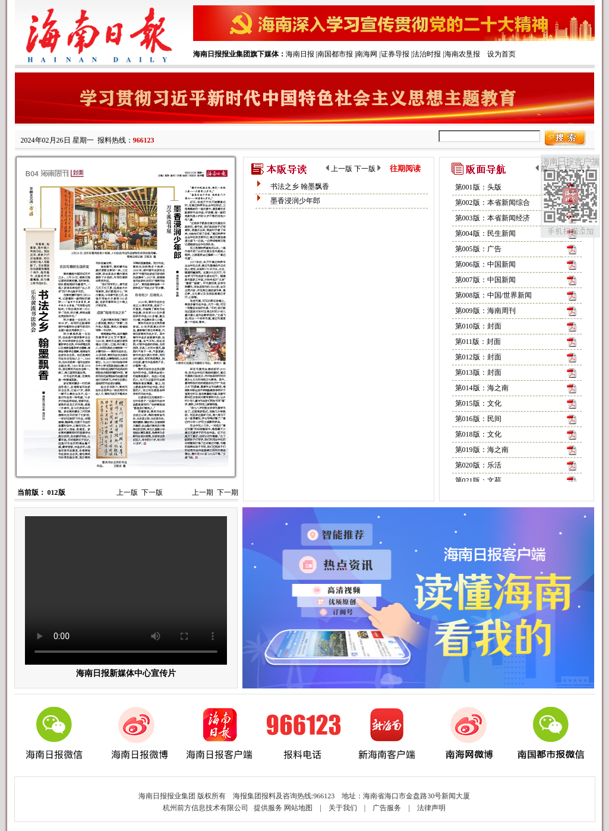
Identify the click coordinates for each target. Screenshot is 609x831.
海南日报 (300, 54)
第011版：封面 (478, 341)
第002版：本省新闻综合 (492, 202)
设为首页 (501, 54)
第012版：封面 (478, 357)
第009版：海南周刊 (485, 311)
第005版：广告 (478, 249)
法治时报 (426, 54)
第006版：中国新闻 (485, 264)
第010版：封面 (478, 326)
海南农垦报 (462, 54)
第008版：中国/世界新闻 (493, 295)
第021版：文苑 (478, 480)
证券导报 (395, 54)
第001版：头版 (478, 187)
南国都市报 (335, 54)
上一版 (127, 492)
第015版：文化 (478, 403)
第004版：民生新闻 (485, 233)
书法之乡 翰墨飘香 (299, 186)
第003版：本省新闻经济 (492, 218)
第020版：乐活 (478, 465)
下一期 (227, 492)
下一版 (152, 492)
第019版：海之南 (482, 449)
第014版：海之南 (482, 388)
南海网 (366, 54)
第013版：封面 (478, 372)
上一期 (202, 492)
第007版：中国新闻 (485, 280)
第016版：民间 (478, 419)
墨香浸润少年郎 (295, 201)
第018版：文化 (478, 434)
